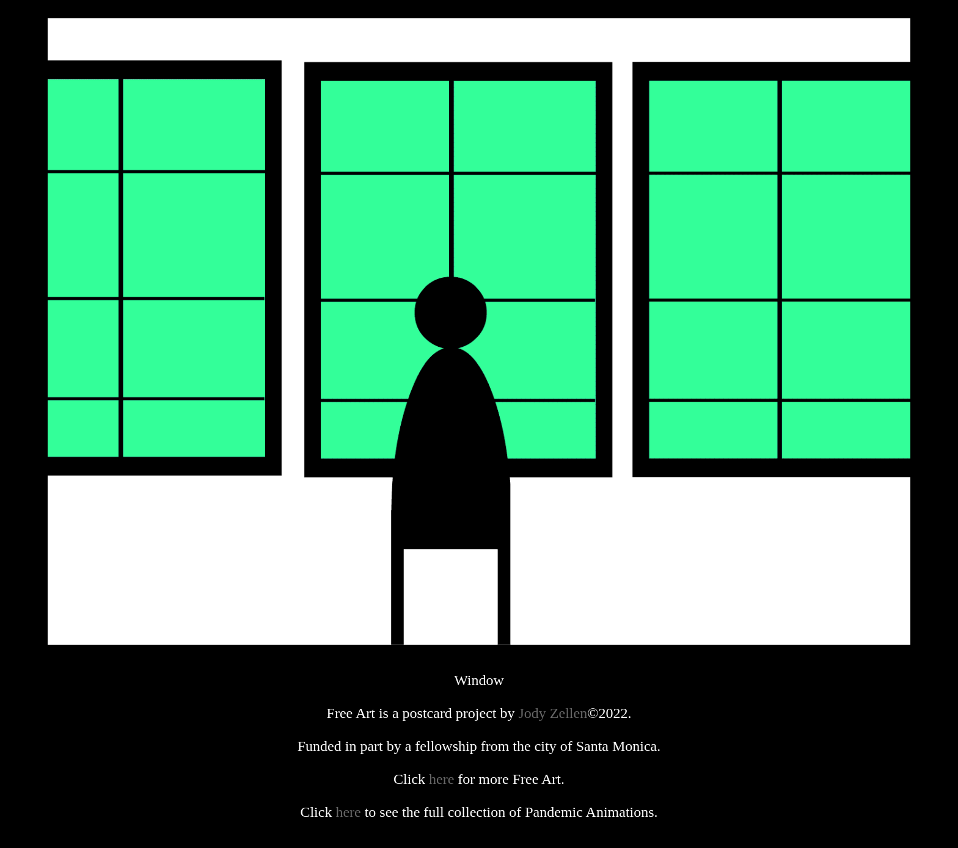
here (441, 779)
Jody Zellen (553, 713)
